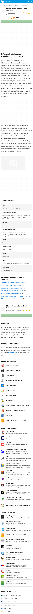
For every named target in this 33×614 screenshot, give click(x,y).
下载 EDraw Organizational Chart (10, 285)
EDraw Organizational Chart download (11, 299)
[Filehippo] (5, 1)
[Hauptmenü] (31, 1)
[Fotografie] (17, 5)
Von (10, 13)
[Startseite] (1, 5)
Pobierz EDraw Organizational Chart (11, 293)
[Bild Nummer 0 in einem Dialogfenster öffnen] (13, 163)
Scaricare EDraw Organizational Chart (11, 288)
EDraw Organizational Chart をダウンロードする (14, 296)
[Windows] (6, 5)
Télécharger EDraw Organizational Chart (12, 282)
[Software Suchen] (28, 1)
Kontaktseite (12, 353)
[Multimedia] (11, 5)
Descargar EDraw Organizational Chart (12, 290)
